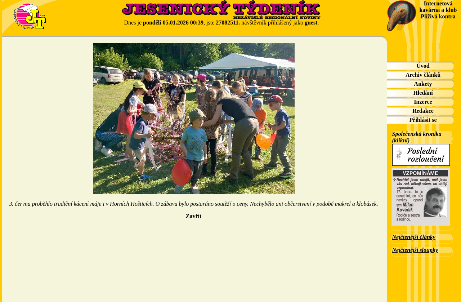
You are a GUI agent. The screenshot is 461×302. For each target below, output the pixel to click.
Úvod (422, 66)
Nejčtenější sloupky (415, 250)
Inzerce (423, 102)
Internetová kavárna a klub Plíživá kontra (438, 9)
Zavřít (194, 216)
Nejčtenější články (413, 237)
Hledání (423, 93)
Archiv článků (423, 75)
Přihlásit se (423, 120)
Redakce (423, 111)
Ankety (423, 84)
